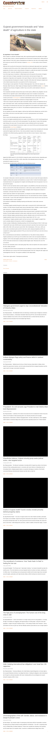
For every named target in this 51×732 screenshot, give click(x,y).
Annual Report (13, 127)
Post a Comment (6, 268)
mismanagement (16, 97)
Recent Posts (34, 8)
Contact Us (27, 8)
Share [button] (45, 259)
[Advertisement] (25, 17)
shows (42, 85)
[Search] (43, 2)
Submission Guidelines (18, 8)
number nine (29, 62)
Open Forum (10, 8)
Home (4, 8)
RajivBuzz (40, 8)
